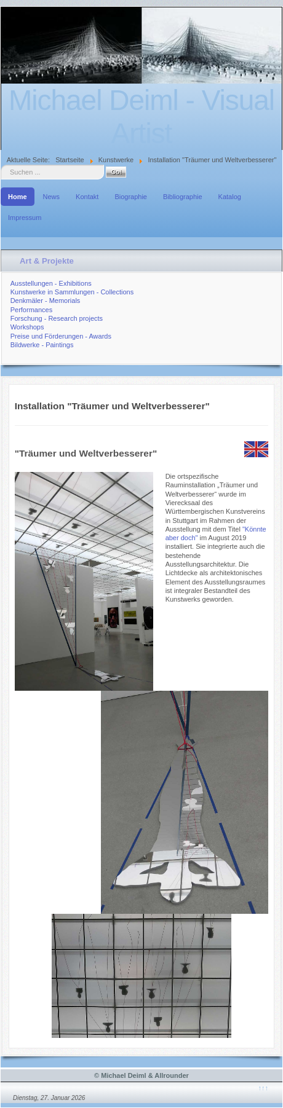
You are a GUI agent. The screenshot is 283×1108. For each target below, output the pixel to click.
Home (17, 196)
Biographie (130, 196)
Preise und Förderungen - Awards (60, 336)
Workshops (27, 327)
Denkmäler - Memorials (45, 300)
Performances (31, 309)
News (51, 196)
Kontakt (87, 196)
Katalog (229, 196)
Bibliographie (182, 196)
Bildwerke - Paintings (42, 344)
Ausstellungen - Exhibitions (51, 283)
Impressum (24, 217)
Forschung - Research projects (56, 318)
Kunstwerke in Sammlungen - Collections (72, 292)
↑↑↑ (263, 1087)
